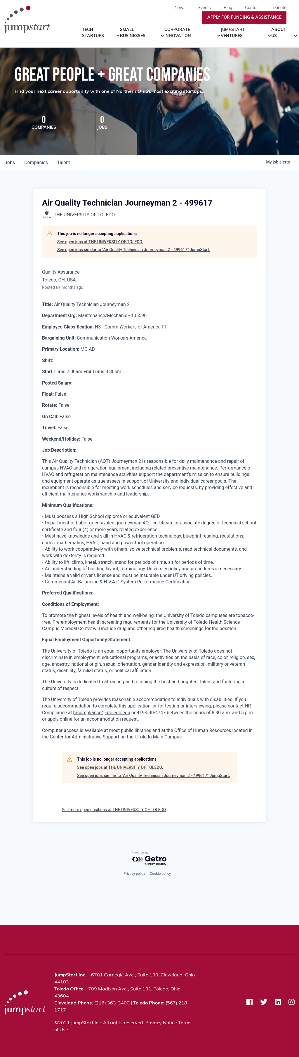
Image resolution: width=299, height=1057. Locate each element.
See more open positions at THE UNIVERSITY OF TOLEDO (114, 810)
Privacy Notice (161, 1023)
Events (204, 8)
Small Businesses (132, 33)
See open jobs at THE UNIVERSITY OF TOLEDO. (100, 242)
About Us (278, 33)
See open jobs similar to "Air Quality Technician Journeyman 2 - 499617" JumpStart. (133, 250)
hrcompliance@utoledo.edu (101, 713)
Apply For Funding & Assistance (244, 17)
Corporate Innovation (177, 33)
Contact (252, 8)
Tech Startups (93, 33)
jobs (10, 163)
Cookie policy (160, 873)
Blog (228, 8)
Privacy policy (134, 873)
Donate (279, 8)
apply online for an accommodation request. (93, 719)
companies (36, 163)
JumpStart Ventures (233, 33)
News (180, 8)
